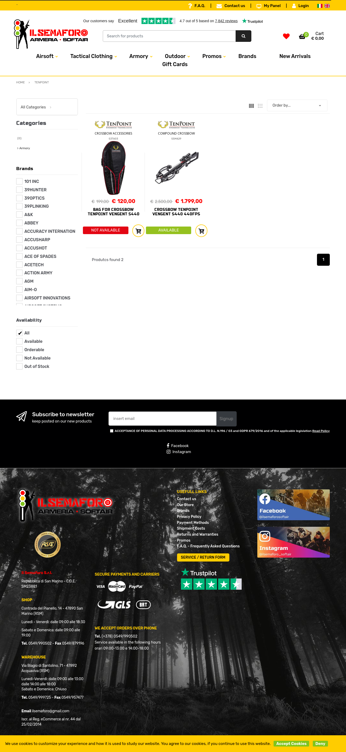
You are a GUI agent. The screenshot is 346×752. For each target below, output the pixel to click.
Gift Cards (175, 64)
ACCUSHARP (37, 239)
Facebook (178, 445)
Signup (226, 418)
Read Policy (321, 431)
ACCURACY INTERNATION (49, 231)
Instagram (179, 451)
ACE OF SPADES (40, 256)
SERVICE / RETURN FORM (203, 557)
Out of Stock (36, 366)
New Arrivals (295, 56)
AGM (28, 281)
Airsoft (45, 56)
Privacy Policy (189, 516)
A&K (28, 214)
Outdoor (175, 56)
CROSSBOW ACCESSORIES (113, 133)
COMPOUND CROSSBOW (176, 133)
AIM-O (30, 289)
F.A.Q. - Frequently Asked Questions (208, 546)
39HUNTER (35, 189)
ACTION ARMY (38, 272)
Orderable (34, 349)
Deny (320, 743)
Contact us (231, 6)
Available (33, 341)
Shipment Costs (191, 528)
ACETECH (34, 264)
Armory (138, 56)
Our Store (185, 505)
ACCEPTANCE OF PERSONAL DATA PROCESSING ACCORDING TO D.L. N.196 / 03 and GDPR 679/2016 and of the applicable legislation (222, 431)
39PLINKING (36, 206)
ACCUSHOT (35, 248)
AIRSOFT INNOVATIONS (47, 298)
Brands (247, 56)
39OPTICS (34, 198)
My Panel (269, 6)
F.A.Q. (196, 6)
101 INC (31, 181)
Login (300, 6)
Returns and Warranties (197, 534)
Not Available (37, 358)
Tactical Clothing (91, 56)
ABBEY (31, 223)
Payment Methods (193, 522)
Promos (212, 56)
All (27, 333)
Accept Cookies (291, 743)
